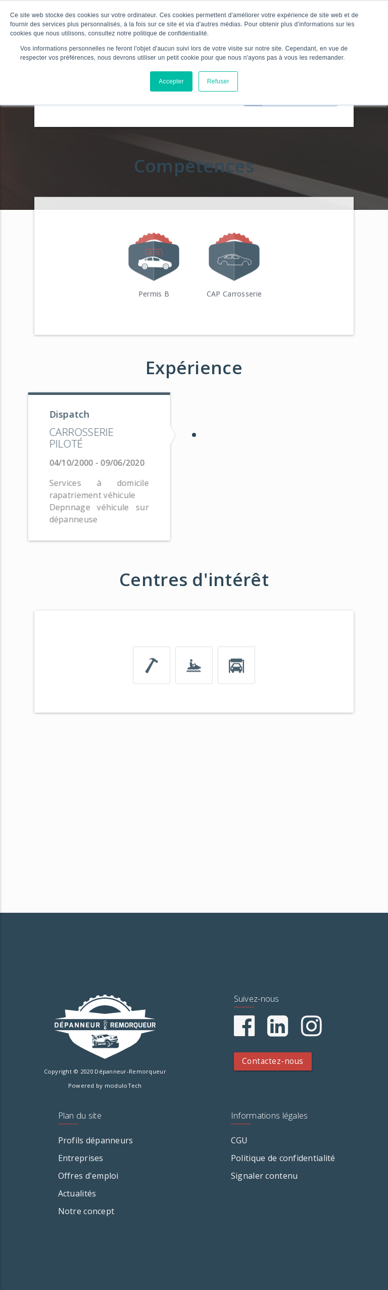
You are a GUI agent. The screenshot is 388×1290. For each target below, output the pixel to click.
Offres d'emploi (88, 1175)
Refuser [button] (218, 81)
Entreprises (81, 1158)
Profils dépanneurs (95, 1140)
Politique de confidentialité (283, 1158)
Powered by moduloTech (105, 1085)
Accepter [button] (171, 81)
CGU (239, 1140)
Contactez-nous (273, 1061)
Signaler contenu (264, 1175)
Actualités (77, 1193)
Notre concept (86, 1211)
